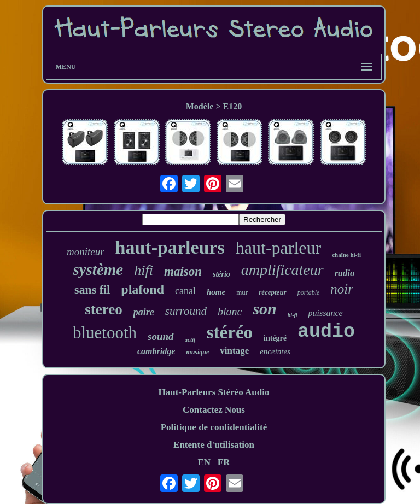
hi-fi (293, 315)
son (264, 309)
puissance (325, 313)
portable (309, 292)
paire (143, 312)
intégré (275, 338)
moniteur (85, 251)
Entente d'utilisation (213, 444)
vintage (234, 350)
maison (183, 271)
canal (185, 290)
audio (326, 332)
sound (161, 336)
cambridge (156, 351)
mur (242, 292)
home (216, 292)
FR (224, 462)
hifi (143, 270)
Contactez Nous (214, 410)
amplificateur (282, 269)
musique (197, 352)
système (98, 269)
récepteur (273, 292)
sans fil (92, 289)
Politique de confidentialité (214, 427)
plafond (142, 289)
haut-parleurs (170, 247)
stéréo (230, 332)
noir (341, 289)
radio (345, 273)
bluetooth (105, 332)
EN (204, 462)
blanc (230, 312)
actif (190, 339)
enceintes (275, 351)
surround (186, 311)
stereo (103, 309)
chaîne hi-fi (346, 254)
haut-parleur (278, 247)
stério (221, 274)
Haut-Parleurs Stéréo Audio (213, 392)
